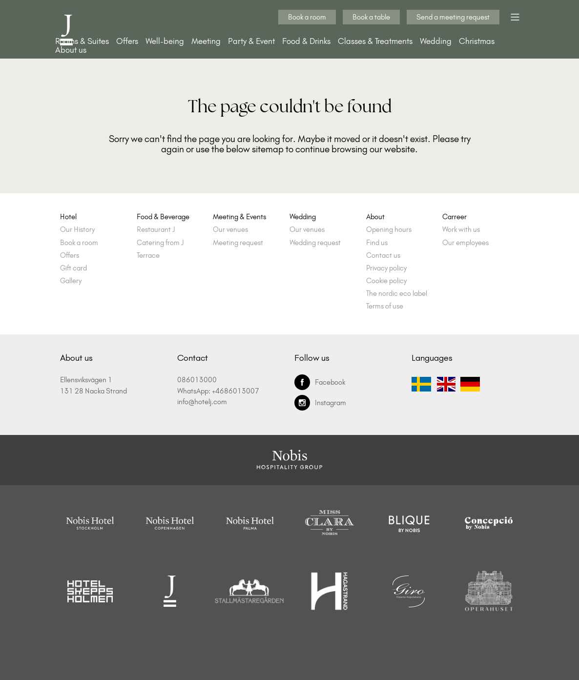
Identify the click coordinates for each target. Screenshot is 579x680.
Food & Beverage (163, 217)
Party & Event (251, 41)
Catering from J (160, 243)
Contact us (383, 255)
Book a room (307, 17)
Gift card (73, 268)
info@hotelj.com (202, 401)
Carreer (454, 217)
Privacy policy (386, 268)
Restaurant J (156, 230)
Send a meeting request (453, 17)
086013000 (197, 379)
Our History (77, 230)
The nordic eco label (396, 293)
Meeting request (238, 243)
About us (70, 50)
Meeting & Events (239, 217)
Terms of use (384, 306)
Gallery (71, 281)
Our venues (230, 230)
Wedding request (315, 243)
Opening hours (389, 230)
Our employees (465, 243)
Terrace (148, 255)
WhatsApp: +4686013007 (218, 391)
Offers (127, 41)
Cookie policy (386, 281)
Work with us (461, 230)
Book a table (371, 17)
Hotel (68, 217)
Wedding (436, 41)
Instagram (320, 403)
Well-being (164, 41)
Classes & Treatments (375, 41)
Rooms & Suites (82, 41)
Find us (377, 243)
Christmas (477, 41)
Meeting (206, 41)
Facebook (319, 382)
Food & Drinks (306, 41)
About (375, 217)
